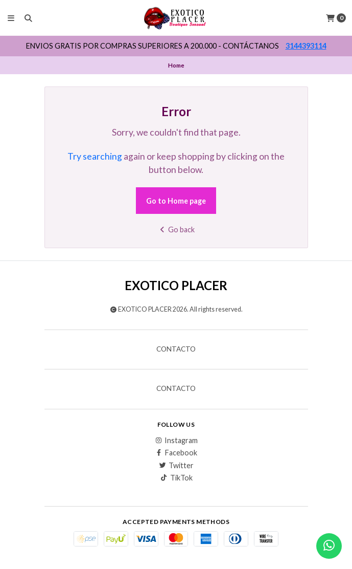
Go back (176, 229)
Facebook (176, 452)
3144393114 (306, 45)
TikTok (176, 478)
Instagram (176, 440)
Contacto (176, 349)
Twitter (176, 465)
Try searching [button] (94, 156)
